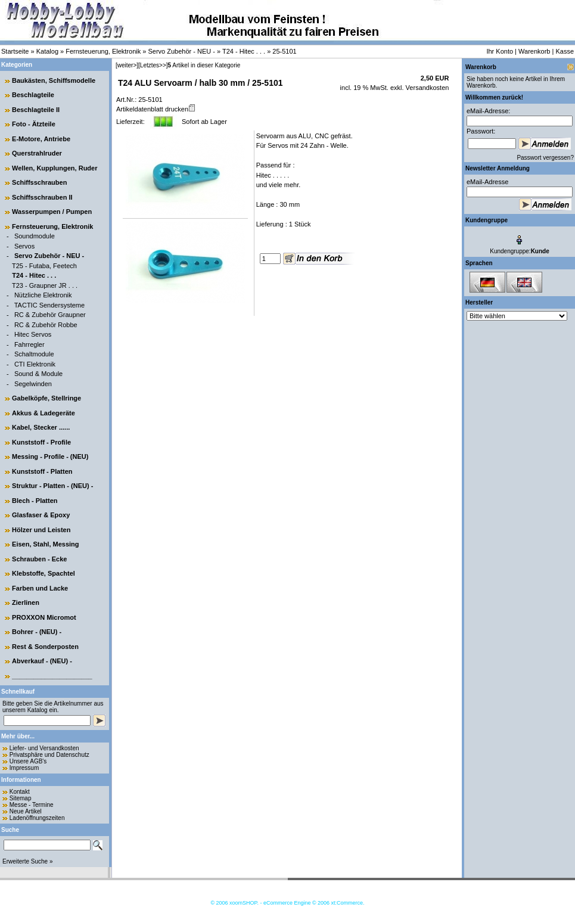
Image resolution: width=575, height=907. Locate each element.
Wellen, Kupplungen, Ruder (54, 168)
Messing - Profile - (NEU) (50, 456)
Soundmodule (34, 236)
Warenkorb (534, 51)
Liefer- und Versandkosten (44, 748)
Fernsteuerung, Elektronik (103, 51)
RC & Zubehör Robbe (45, 324)
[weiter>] (127, 65)
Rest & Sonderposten (45, 646)
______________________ (52, 675)
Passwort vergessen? (545, 157)
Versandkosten (426, 87)
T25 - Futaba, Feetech (44, 265)
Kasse (564, 51)
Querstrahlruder (37, 153)
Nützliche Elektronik (43, 295)
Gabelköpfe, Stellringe (46, 398)
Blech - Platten (34, 500)
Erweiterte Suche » (27, 861)
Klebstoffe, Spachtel (43, 573)
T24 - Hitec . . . (243, 51)
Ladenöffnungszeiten (37, 818)
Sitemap (21, 798)
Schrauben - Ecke (39, 559)
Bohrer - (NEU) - (36, 631)
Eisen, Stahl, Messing (45, 544)
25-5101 (284, 51)
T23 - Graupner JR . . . (44, 285)
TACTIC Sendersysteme (49, 305)
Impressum (24, 768)
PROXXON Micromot (44, 617)
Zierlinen (25, 602)
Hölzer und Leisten (41, 529)
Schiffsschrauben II (42, 197)
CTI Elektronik (34, 364)
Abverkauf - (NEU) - (42, 660)
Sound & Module (38, 373)
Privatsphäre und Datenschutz (49, 754)
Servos (24, 246)
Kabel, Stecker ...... (41, 427)
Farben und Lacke (40, 588)
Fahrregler (29, 344)
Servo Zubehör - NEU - (181, 51)
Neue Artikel (26, 811)
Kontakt (20, 791)
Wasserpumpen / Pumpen (52, 211)
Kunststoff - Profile (41, 442)
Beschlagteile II (36, 109)
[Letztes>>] (152, 65)
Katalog (47, 51)
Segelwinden (33, 383)
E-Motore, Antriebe (41, 138)
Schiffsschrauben (39, 182)
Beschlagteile (33, 94)
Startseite (15, 51)
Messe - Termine (32, 805)
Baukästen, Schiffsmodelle (53, 80)
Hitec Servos (32, 334)
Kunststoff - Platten (42, 471)
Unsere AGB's (28, 761)
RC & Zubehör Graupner (50, 314)
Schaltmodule (34, 354)
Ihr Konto (499, 51)
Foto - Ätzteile (33, 124)
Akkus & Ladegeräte (43, 413)
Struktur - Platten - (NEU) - (52, 485)
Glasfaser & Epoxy (41, 514)
